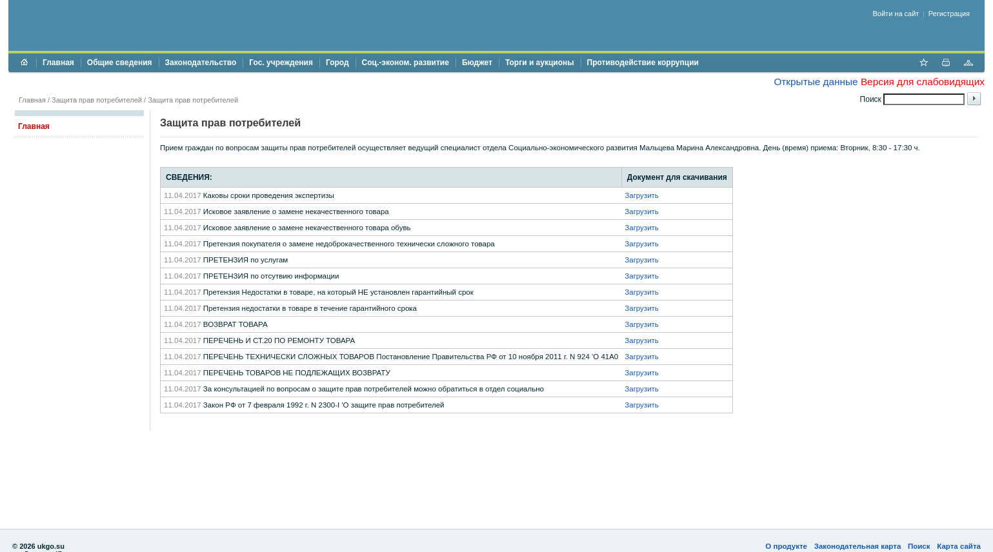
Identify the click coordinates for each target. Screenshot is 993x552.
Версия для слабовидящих (923, 81)
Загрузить (642, 195)
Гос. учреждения (281, 62)
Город (337, 62)
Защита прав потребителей (97, 100)
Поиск (919, 546)
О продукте (786, 546)
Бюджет (477, 62)
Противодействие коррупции (643, 62)
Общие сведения (119, 62)
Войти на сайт (896, 13)
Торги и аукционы (539, 62)
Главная (58, 62)
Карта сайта (959, 546)
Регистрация (949, 13)
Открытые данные (816, 81)
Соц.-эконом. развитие (405, 62)
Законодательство (201, 62)
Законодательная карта (857, 546)
